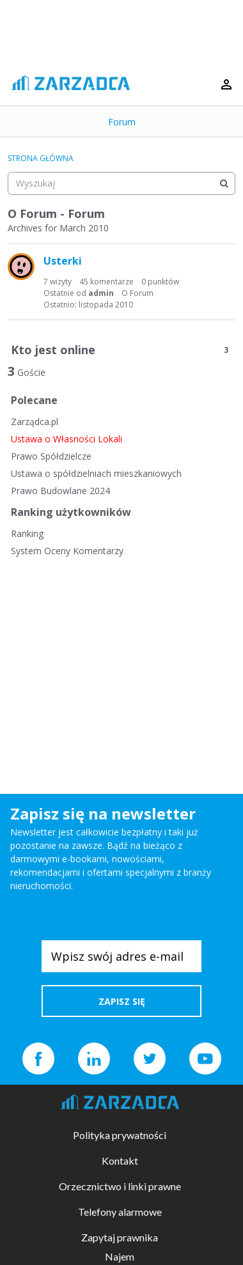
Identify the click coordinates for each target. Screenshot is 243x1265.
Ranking (27, 533)
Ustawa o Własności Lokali (66, 439)
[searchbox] (121, 183)
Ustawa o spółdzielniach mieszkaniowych (96, 473)
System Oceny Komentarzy (67, 551)
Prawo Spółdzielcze (51, 456)
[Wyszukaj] (223, 183)
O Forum (137, 293)
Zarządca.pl (34, 421)
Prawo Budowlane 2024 (60, 491)
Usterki (62, 261)
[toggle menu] (15, 121)
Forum (122, 122)
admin (101, 293)
